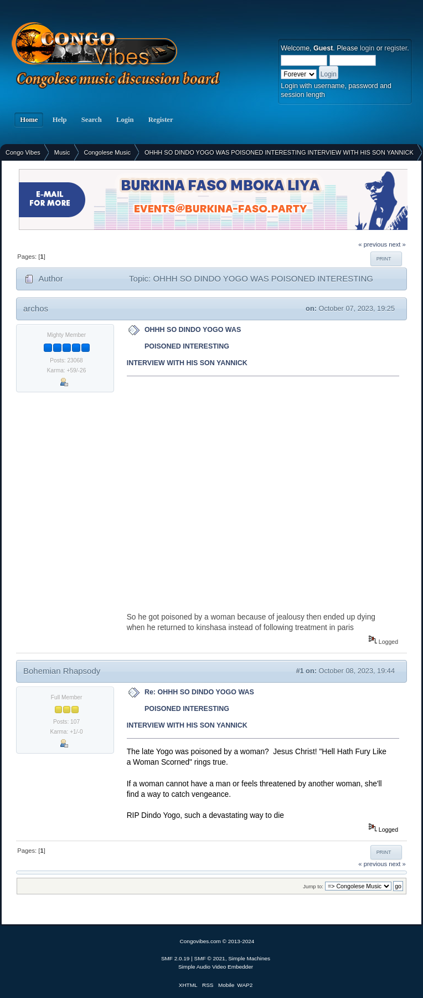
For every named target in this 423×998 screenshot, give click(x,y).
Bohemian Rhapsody (61, 670)
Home (28, 120)
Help (59, 120)
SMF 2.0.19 (175, 958)
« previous (372, 244)
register (395, 48)
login (367, 48)
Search (92, 120)
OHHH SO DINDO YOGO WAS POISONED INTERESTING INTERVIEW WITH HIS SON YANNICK (187, 346)
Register (161, 120)
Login (125, 120)
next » (397, 244)
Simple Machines (249, 958)
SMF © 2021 (209, 958)
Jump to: (313, 886)
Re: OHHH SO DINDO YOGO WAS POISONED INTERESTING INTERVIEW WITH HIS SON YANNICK (190, 708)
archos (35, 308)
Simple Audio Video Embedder (215, 967)
